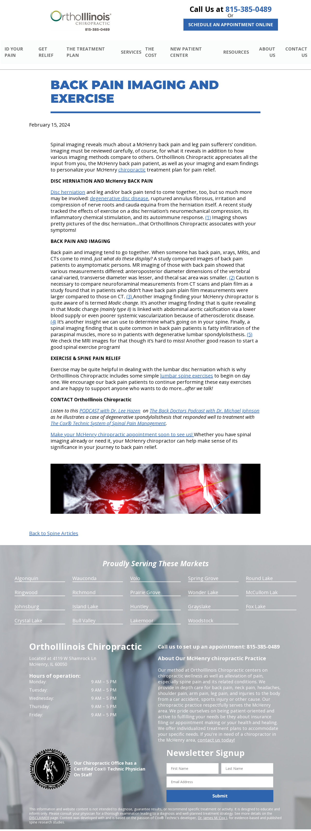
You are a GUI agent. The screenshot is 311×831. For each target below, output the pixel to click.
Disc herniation (68, 186)
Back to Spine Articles (53, 527)
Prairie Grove (145, 586)
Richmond (83, 586)
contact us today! (216, 734)
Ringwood (26, 586)
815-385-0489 (248, 9)
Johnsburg (27, 600)
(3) (129, 291)
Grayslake (199, 600)
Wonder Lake (203, 586)
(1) (208, 211)
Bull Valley (83, 614)
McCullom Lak (262, 586)
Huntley (139, 600)
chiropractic (132, 164)
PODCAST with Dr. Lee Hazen (109, 405)
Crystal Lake (28, 614)
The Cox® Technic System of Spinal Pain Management (108, 417)
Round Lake (259, 572)
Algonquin (26, 572)
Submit (220, 790)
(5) (249, 329)
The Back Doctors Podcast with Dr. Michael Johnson (204, 405)
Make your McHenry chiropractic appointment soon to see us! (122, 429)
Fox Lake (256, 600)
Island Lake (85, 600)
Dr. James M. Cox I (212, 812)
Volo (135, 572)
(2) (232, 272)
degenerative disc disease (119, 192)
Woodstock (200, 614)
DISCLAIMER (39, 812)
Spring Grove (203, 572)
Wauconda (84, 572)
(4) (53, 316)
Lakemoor (142, 614)
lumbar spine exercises (186, 370)
